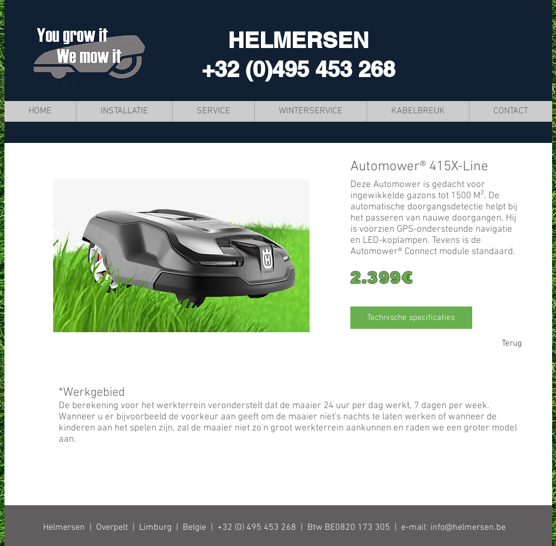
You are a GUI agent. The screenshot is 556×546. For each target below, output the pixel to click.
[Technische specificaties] (411, 317)
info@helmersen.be (468, 527)
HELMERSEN (298, 40)
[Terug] (512, 343)
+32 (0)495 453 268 (298, 69)
